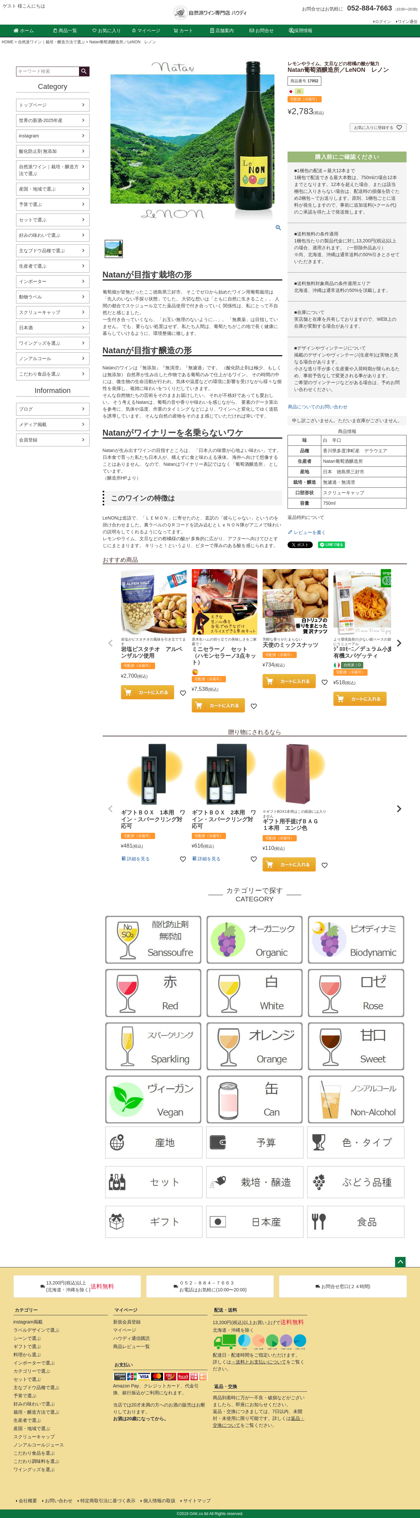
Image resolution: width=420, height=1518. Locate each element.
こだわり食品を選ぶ (39, 374)
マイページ (145, 30)
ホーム (23, 30)
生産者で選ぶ (33, 266)
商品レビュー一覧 (131, 1346)
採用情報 (300, 30)
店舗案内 (222, 30)
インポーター (33, 281)
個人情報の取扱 (159, 1500)
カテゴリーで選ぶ (31, 1371)
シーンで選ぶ (27, 1338)
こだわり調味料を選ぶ (36, 1461)
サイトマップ (197, 1500)
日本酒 (26, 327)
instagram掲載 (28, 1321)
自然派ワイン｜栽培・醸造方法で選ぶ (51, 42)
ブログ (26, 409)
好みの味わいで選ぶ (39, 235)
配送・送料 (225, 1310)
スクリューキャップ (39, 312)
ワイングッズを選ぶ (39, 343)
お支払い (123, 1364)
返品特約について (306, 517)
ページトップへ (400, 1262)
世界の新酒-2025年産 (41, 120)
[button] (110, 643)
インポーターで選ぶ (34, 1362)
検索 (84, 71)
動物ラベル (30, 296)
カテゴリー (26, 1310)
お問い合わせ (58, 1500)
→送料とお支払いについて (258, 1361)
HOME (7, 42)
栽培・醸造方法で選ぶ (36, 1412)
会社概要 (28, 1500)
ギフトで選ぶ (27, 1346)
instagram (29, 135)
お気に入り (106, 30)
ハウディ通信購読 (131, 1338)
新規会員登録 (127, 1321)
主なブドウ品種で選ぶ (42, 250)
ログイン (383, 21)
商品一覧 (65, 30)
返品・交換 (225, 1386)
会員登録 (28, 439)
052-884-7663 (369, 8)
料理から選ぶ (27, 1354)
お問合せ (262, 30)
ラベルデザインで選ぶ (36, 1330)
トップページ (33, 105)
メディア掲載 (33, 424)
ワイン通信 (407, 21)
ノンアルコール (35, 358)
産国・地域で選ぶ (37, 189)
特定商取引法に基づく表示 (107, 1500)
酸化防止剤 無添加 (38, 151)
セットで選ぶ (33, 219)
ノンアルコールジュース (38, 1444)
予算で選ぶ (30, 204)
